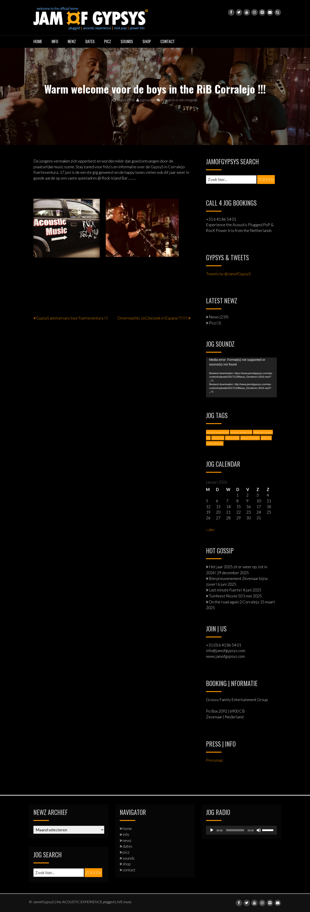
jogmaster (145, 100)
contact (167, 41)
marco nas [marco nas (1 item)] (218, 438)
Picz (212, 322)
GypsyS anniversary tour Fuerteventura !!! (72, 317)
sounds (127, 41)
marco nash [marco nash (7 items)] (232, 438)
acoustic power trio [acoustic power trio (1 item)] (241, 432)
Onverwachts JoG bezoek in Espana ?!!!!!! (152, 317)
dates (90, 41)
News (214, 316)
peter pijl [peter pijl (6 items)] (266, 438)
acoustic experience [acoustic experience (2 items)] (218, 432)
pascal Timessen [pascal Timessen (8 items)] (250, 438)
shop (146, 41)
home (37, 41)
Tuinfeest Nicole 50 (226, 595)
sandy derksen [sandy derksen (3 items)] (215, 443)
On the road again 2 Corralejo (234, 601)
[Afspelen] (212, 830)
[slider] (235, 830)
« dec (210, 529)
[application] (241, 377)
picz (107, 41)
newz (72, 41)
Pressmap (214, 760)
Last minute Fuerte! (225, 589)
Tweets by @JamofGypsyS (228, 273)
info (55, 41)
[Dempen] (258, 830)
